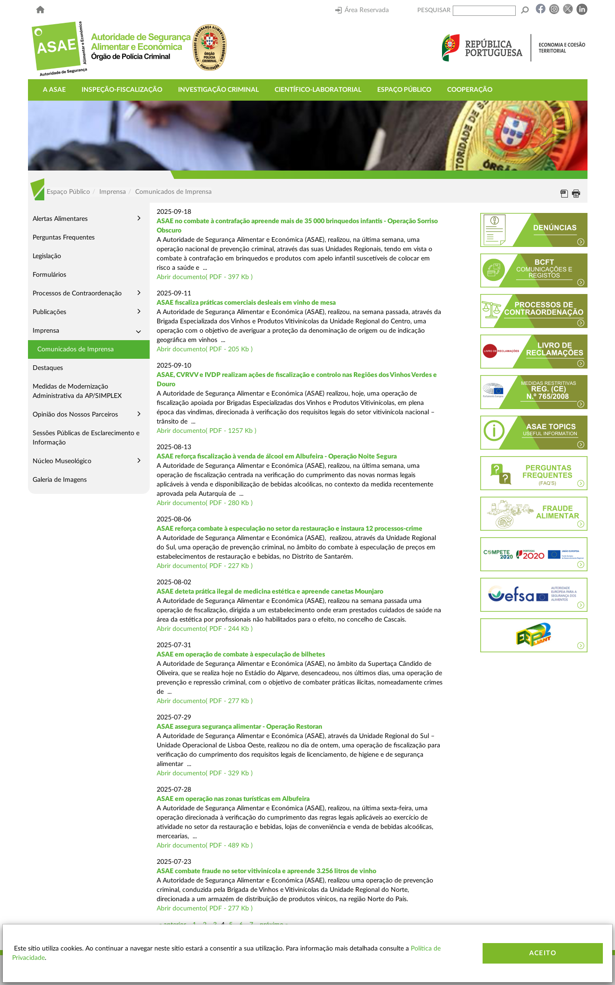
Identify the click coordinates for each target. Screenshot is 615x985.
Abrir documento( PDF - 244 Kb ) (205, 629)
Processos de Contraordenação (77, 293)
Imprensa (46, 331)
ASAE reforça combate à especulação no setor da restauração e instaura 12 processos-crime (289, 529)
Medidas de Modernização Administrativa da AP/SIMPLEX (77, 391)
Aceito (542, 953)
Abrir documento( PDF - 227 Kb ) (205, 566)
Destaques (48, 368)
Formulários (49, 275)
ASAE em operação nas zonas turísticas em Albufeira (233, 799)
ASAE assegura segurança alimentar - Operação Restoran (239, 727)
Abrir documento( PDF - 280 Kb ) (205, 503)
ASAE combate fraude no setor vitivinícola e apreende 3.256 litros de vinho (266, 871)
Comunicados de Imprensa (75, 349)
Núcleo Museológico (62, 461)
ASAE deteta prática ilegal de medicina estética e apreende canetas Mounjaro (270, 591)
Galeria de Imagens (60, 480)
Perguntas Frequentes (64, 237)
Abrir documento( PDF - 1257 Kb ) (206, 431)
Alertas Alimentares (60, 219)
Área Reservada (362, 10)
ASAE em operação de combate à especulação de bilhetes (241, 654)
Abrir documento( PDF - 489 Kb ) (205, 845)
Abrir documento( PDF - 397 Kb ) (205, 277)
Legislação (47, 256)
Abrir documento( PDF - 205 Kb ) (205, 349)
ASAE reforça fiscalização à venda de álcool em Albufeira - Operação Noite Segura (277, 456)
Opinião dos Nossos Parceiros (75, 414)
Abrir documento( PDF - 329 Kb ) (205, 773)
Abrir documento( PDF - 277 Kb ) (205, 701)
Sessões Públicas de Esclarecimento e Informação (86, 438)
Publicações (49, 312)
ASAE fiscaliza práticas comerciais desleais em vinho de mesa (246, 303)
